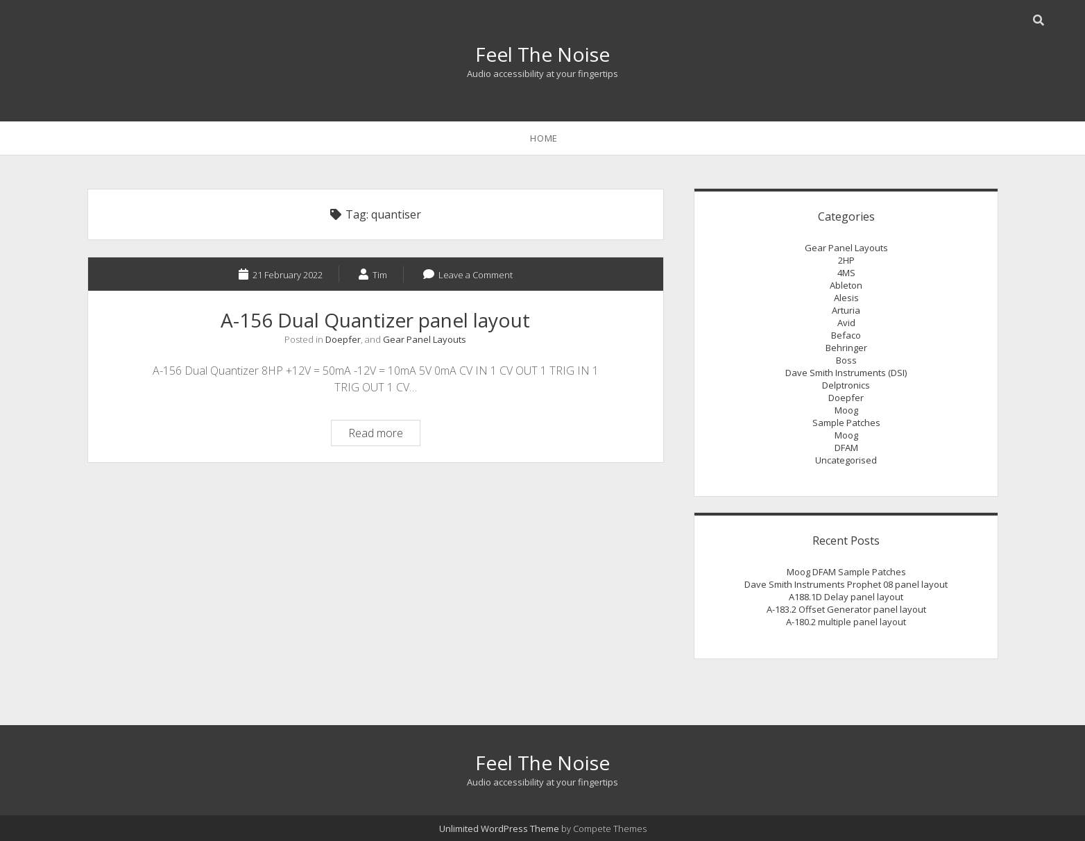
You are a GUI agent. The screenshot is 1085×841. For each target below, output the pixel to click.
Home (544, 138)
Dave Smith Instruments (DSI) (846, 372)
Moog (846, 410)
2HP (846, 260)
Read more (384, 434)
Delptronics (846, 385)
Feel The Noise (542, 54)
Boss (846, 360)
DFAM (846, 447)
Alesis (846, 297)
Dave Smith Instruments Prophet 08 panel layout (846, 584)
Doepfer (343, 339)
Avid (846, 322)
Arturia (846, 310)
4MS (846, 272)
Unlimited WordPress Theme (499, 828)
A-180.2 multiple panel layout (846, 621)
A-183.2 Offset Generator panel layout (846, 609)
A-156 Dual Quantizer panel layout (375, 320)
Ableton (846, 285)
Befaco (846, 335)
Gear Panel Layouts (424, 339)
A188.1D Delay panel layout (846, 597)
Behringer (846, 347)
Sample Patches (846, 422)
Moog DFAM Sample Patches (846, 572)
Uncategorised (846, 460)
